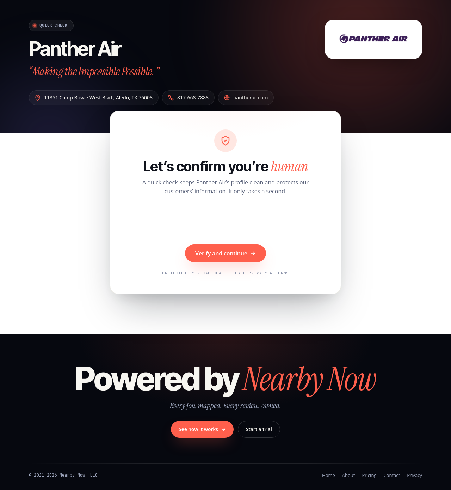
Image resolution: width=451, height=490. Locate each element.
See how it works (202, 429)
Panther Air (75, 49)
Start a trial (259, 429)
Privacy (414, 475)
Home (328, 475)
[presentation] (225, 221)
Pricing (369, 475)
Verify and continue (225, 253)
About (348, 475)
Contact (391, 475)
